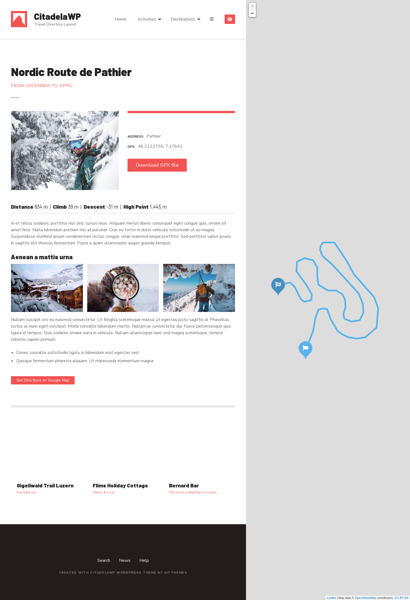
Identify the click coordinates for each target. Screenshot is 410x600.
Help (144, 560)
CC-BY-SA (401, 597)
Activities (147, 19)
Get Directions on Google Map (42, 380)
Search (103, 560)
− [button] (252, 13)
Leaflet (331, 597)
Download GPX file (157, 165)
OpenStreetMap (365, 597)
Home (120, 19)
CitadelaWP (57, 16)
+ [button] (252, 6)
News (125, 560)
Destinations (183, 19)
